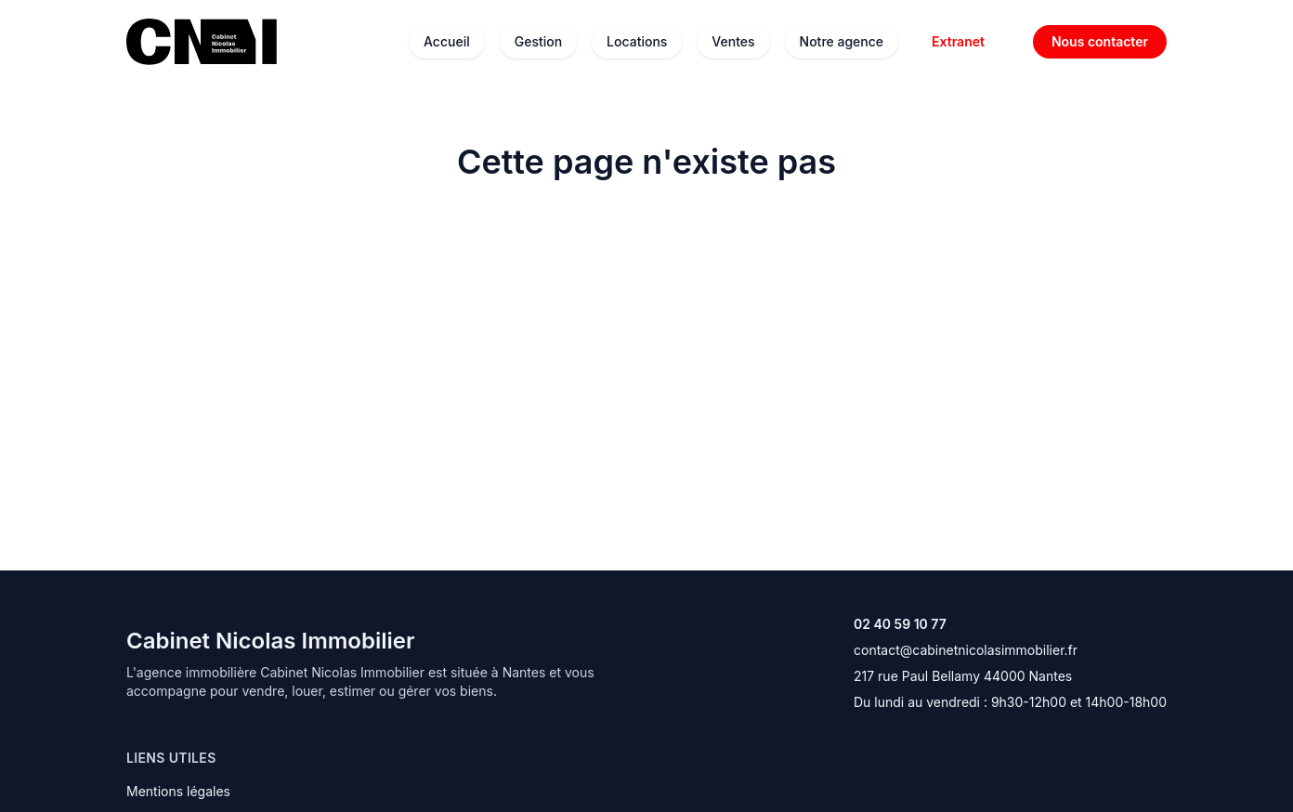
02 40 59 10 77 (900, 624)
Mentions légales (178, 791)
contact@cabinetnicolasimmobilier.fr (966, 650)
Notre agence (842, 41)
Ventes (733, 41)
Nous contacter (1099, 41)
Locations (637, 41)
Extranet (958, 41)
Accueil (447, 41)
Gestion (538, 41)
